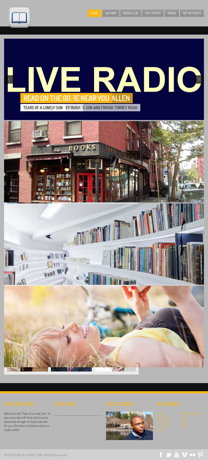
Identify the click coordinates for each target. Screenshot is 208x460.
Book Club (130, 13)
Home (94, 13)
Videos (160, 430)
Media (172, 13)
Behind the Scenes (190, 413)
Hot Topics (153, 13)
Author (110, 13)
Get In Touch (192, 13)
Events (183, 417)
